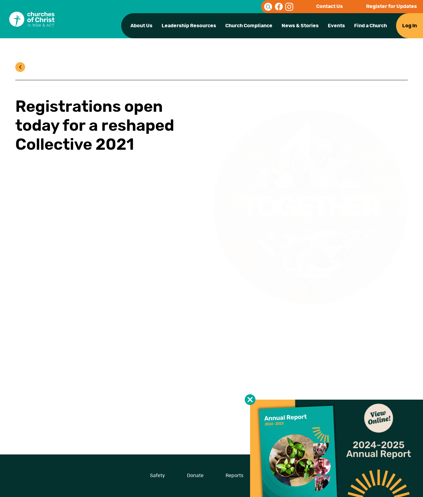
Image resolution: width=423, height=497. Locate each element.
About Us (141, 25)
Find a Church (370, 25)
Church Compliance (248, 25)
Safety (157, 475)
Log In (409, 25)
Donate (195, 475)
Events (336, 25)
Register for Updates (391, 6)
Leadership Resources (189, 25)
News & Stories (300, 25)
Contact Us (329, 6)
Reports (234, 475)
